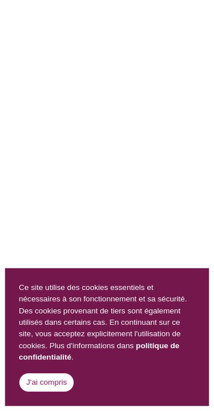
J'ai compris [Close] (46, 382)
